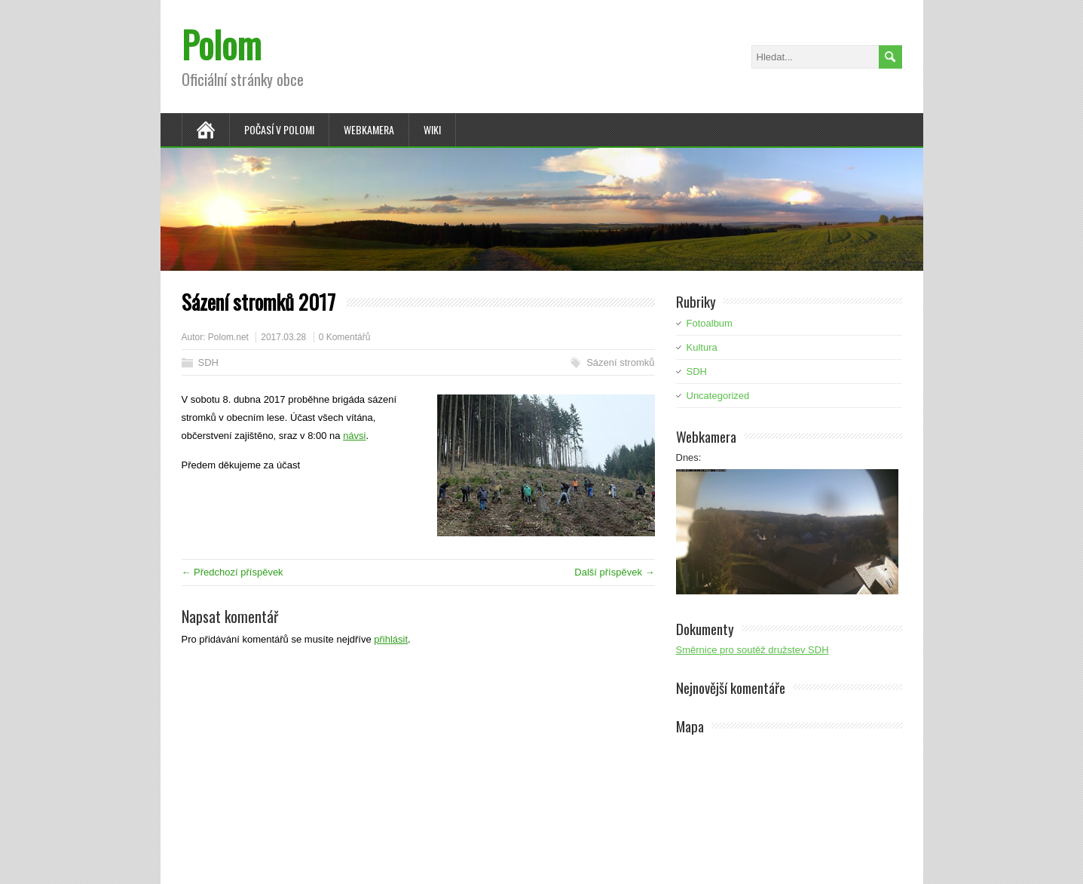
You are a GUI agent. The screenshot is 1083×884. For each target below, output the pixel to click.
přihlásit (391, 639)
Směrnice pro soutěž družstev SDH (752, 649)
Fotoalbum (710, 323)
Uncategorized (718, 395)
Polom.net (228, 337)
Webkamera (369, 129)
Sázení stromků (620, 362)
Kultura (702, 347)
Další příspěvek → (614, 572)
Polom (222, 44)
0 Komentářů (345, 337)
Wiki (432, 129)
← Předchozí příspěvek (232, 572)
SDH (208, 362)
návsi (354, 435)
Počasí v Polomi (279, 129)
